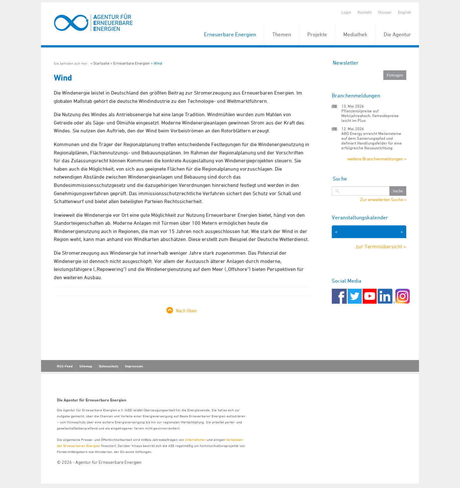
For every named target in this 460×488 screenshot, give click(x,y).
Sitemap (85, 366)
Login (346, 12)
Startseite (101, 63)
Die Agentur (397, 34)
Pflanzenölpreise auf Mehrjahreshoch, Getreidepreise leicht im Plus (370, 115)
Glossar (385, 12)
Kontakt (365, 12)
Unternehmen (195, 439)
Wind (158, 63)
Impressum (134, 366)
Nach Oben (186, 310)
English (404, 12)
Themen (281, 34)
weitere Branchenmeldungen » (376, 158)
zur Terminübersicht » (381, 246)
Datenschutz (108, 366)
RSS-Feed (65, 366)
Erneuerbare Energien (230, 34)
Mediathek (355, 34)
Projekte (317, 34)
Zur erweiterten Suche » (383, 199)
